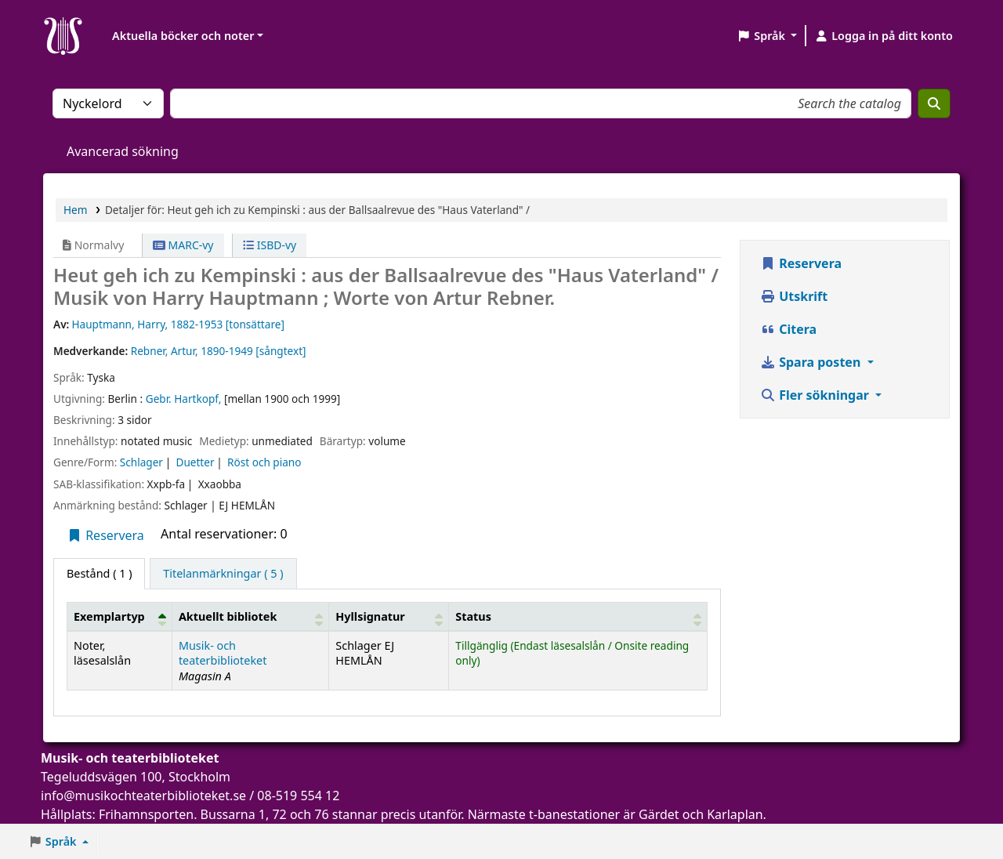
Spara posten (812, 362)
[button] (766, 36)
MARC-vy (183, 244)
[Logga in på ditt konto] (883, 36)
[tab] (223, 573)
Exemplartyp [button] (109, 616)
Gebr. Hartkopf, (184, 398)
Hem (75, 209)
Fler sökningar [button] (816, 395)
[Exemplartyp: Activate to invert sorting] (119, 616)
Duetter (195, 462)
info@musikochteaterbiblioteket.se (143, 795)
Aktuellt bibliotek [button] (228, 616)
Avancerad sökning (123, 151)
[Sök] (934, 103)
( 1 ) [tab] (99, 573)
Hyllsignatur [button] (369, 616)
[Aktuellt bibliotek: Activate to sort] (250, 616)
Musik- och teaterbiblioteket (223, 653)
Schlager (141, 462)
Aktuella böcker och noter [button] (183, 35)
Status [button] (473, 616)
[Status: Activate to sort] (578, 616)
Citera (788, 329)
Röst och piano (264, 462)
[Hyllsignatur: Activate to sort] (389, 616)
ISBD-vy (269, 244)
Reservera (105, 535)
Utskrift (793, 296)
